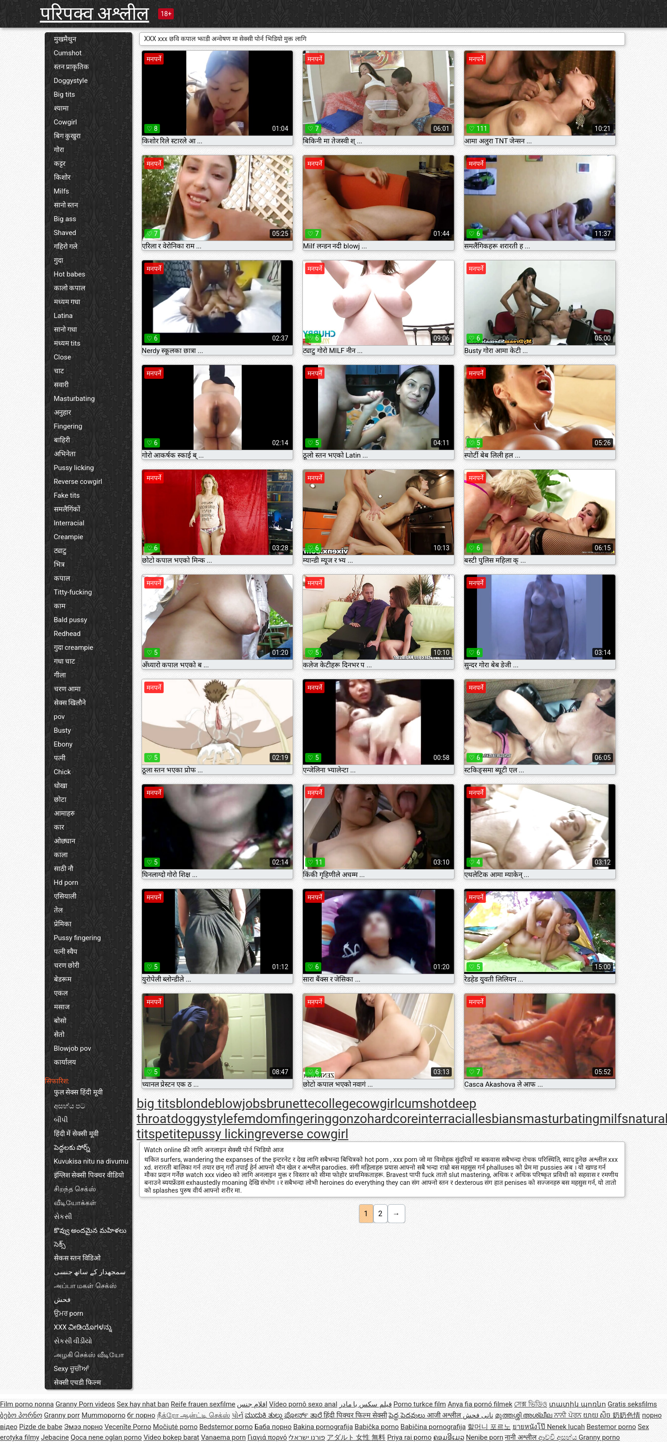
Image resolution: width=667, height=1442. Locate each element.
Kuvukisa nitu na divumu (91, 1161)
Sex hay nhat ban (143, 1404)
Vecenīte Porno (128, 1427)
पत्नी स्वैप (66, 952)
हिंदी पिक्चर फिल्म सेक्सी (355, 1415)
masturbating (561, 1118)
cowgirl (377, 1103)
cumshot (423, 1103)
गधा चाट (65, 661)
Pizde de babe (41, 1427)
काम (59, 606)
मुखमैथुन (65, 39)
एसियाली (65, 896)
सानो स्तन (66, 205)
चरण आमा (67, 689)
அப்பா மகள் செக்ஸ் (85, 1286)
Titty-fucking (73, 592)
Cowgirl (65, 122)
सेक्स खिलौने (70, 703)
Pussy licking (74, 468)
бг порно (141, 1415)
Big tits (64, 94)
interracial (446, 1118)
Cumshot (68, 53)
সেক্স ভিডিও (530, 1404)
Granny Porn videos (85, 1404)
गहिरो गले (66, 246)
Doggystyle (71, 81)
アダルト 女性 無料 (356, 1437)
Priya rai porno (409, 1437)
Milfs (61, 191)
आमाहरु (64, 813)
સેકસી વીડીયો (73, 1341)
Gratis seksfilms (632, 1404)
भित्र (59, 564)
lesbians (499, 1118)
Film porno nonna (27, 1404)
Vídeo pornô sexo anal (303, 1404)
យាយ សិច (598, 1415)
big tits (156, 1103)
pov (59, 716)
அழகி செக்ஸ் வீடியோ (89, 1355)
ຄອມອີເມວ (448, 1437)
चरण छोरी (67, 965)
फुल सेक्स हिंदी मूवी (78, 1092)
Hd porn (66, 882)
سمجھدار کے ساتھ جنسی (90, 1272)
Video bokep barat (171, 1437)
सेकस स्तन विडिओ (77, 1258)
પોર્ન (237, 1415)
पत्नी (59, 758)
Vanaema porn (223, 1437)
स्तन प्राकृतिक (71, 67)
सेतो (59, 1034)
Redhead (67, 634)
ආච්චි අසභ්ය (558, 1437)
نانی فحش (478, 1415)
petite (171, 1134)
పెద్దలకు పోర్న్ (72, 1147)
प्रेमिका (62, 924)
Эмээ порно (83, 1427)
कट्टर (59, 163)
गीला (60, 675)
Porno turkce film (420, 1404)
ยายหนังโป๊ (530, 1427)
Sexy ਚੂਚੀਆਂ (71, 1369)
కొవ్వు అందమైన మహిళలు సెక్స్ (90, 1237)
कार (59, 827)
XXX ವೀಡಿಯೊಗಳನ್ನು (83, 1327)
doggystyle (202, 1118)
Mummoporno (103, 1415)
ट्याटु (60, 551)
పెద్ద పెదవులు (407, 1415)
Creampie (68, 537)
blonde (195, 1103)
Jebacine (55, 1437)
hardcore (392, 1118)
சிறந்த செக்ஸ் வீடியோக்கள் (75, 1196)
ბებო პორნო (21, 1415)
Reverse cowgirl (78, 481)
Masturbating (74, 398)
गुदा (58, 260)
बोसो (60, 1021)
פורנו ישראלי (307, 1437)
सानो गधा (65, 329)
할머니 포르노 (489, 1427)
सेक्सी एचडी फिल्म (77, 1382)
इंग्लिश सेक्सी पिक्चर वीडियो (89, 1175)
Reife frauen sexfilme (203, 1404)
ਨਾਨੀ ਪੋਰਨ (568, 1415)
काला (61, 855)
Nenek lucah (565, 1427)
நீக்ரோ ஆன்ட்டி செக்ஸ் (193, 1415)
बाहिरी (62, 440)
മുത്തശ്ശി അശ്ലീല (524, 1415)
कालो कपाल (70, 288)
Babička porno (376, 1427)
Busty (62, 730)
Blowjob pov (72, 1048)
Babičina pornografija (433, 1427)
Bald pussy (71, 620)
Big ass (65, 219)
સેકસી (63, 1216)
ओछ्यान (64, 841)
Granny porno (599, 1437)
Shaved (65, 233)
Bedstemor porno (226, 1427)
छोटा (60, 799)
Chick (62, 772)
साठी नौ (64, 869)
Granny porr (62, 1415)
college (335, 1103)
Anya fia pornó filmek (480, 1404)
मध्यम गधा (67, 302)
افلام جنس (252, 1404)
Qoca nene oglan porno (106, 1437)
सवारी (61, 385)
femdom (257, 1118)
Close (62, 357)
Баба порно (273, 1427)
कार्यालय (65, 1062)
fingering (307, 1118)
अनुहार (62, 412)
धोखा (60, 786)
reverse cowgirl (304, 1134)
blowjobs (240, 1103)
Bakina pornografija (323, 1427)
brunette (290, 1103)
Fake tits (67, 495)
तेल (58, 910)
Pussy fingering (77, 938)
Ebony (63, 744)
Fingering (68, 426)
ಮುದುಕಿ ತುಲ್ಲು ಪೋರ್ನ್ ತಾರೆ (284, 1415)
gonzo (349, 1118)
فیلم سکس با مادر (365, 1404)
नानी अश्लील (521, 1437)
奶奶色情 (626, 1415)
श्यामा (61, 108)
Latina (63, 316)
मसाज (62, 1007)
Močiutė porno (175, 1427)
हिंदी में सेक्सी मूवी (76, 1134)
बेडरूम (62, 979)
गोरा (59, 150)
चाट (59, 371)
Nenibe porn (484, 1437)
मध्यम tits (67, 343)
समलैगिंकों (67, 509)
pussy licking (225, 1134)
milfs (614, 1118)
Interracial (69, 523)
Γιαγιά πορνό (267, 1437)
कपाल (62, 578)
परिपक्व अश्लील (94, 13)
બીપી (61, 1120)
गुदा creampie (74, 647)
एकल (61, 993)
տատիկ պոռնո (577, 1404)
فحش (62, 1299)
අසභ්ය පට (70, 1106)
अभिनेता (65, 454)
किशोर (62, 177)
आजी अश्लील (445, 1415)
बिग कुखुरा (67, 136)
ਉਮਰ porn (68, 1313)
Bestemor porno (611, 1427)
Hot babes (70, 274)
